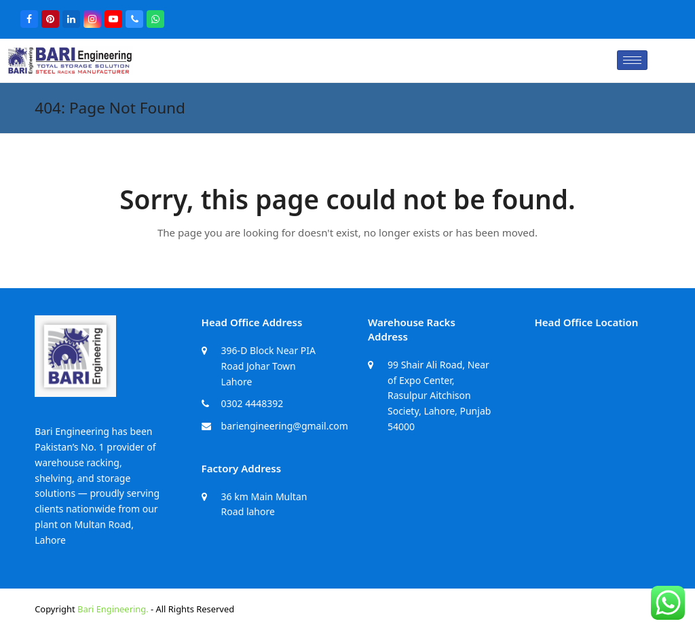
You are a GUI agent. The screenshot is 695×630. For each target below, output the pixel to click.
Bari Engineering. (113, 609)
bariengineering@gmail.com (284, 425)
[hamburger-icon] (632, 60)
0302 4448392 (252, 403)
